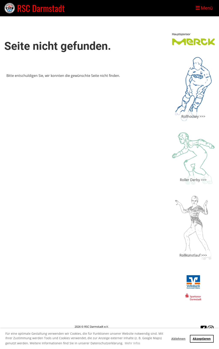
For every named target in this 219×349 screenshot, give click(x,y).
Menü (204, 8)
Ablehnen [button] (178, 339)
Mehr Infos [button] (132, 343)
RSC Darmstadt (41, 8)
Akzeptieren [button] (202, 339)
